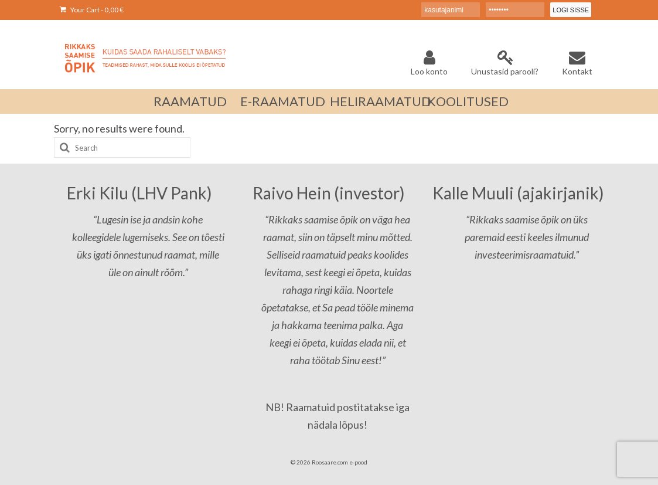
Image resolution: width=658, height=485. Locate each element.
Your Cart (92, 9)
